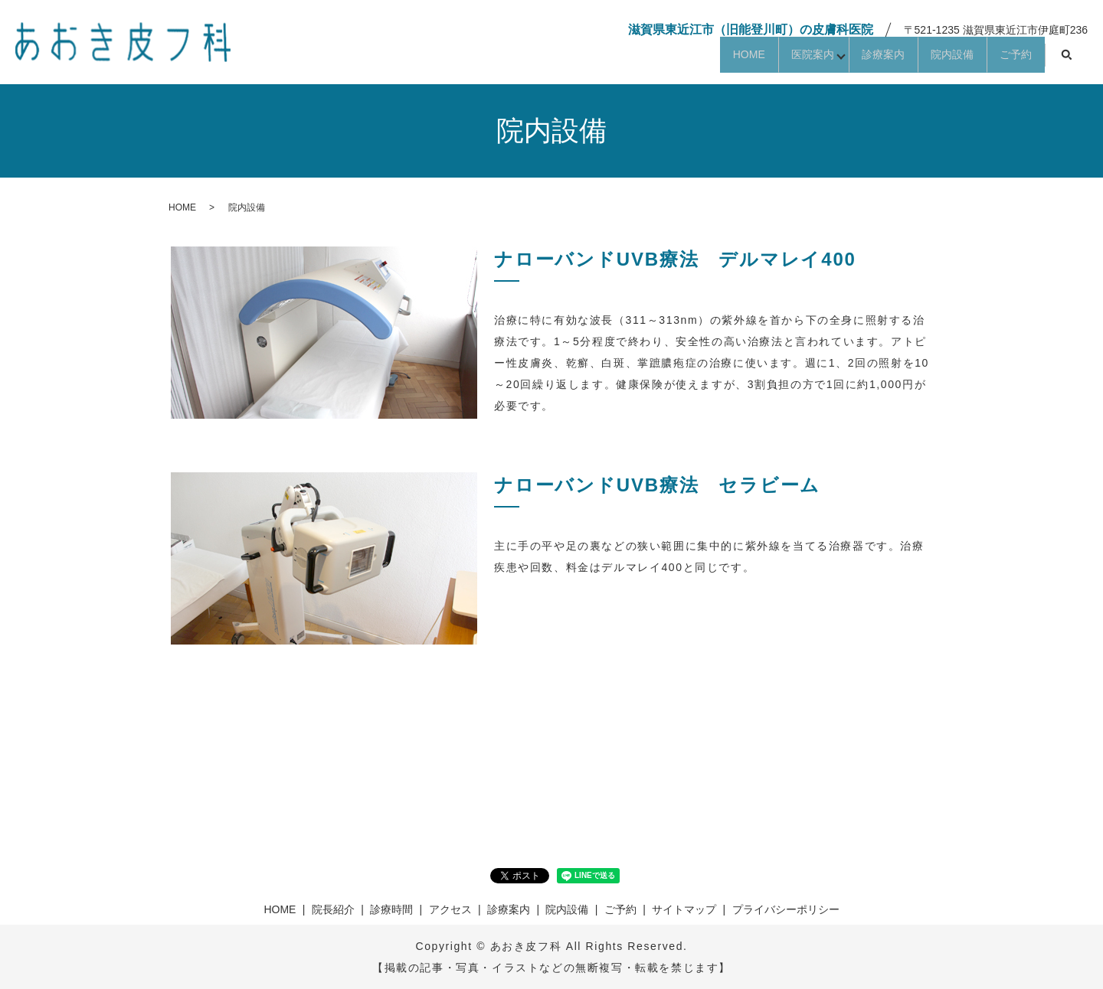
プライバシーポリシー (786, 909)
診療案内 (841, 59)
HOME (669, 59)
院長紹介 (333, 909)
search (1066, 59)
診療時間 (391, 909)
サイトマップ (684, 909)
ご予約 (1007, 59)
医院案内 (749, 59)
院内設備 (926, 59)
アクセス (450, 909)
